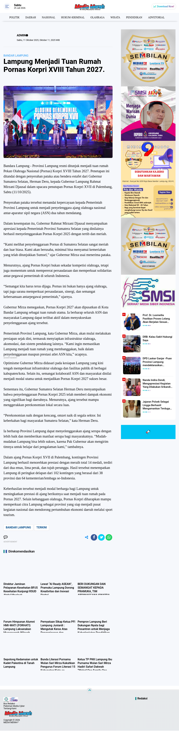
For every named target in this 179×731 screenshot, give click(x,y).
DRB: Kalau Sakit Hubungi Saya (157, 338)
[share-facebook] (93, 537)
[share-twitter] (100, 537)
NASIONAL (47, 17)
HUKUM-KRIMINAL (72, 17)
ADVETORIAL (159, 17)
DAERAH (28, 17)
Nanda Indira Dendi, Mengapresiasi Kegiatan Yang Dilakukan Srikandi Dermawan (156, 383)
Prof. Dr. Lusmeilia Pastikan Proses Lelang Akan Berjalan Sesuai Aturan (158, 318)
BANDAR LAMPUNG (15, 55)
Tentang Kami (9, 709)
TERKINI (41, 527)
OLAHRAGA (97, 17)
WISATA (116, 17)
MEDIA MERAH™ (11, 723)
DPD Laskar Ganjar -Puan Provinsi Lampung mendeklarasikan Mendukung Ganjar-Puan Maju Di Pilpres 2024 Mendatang (156, 361)
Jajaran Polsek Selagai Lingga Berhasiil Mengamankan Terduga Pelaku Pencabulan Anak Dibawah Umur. (156, 405)
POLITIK (11, 17)
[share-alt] (85, 537)
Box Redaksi (9, 704)
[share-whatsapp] (108, 537)
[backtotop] (89, 691)
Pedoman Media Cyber (14, 706)
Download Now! (165, 6)
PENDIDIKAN (135, 17)
